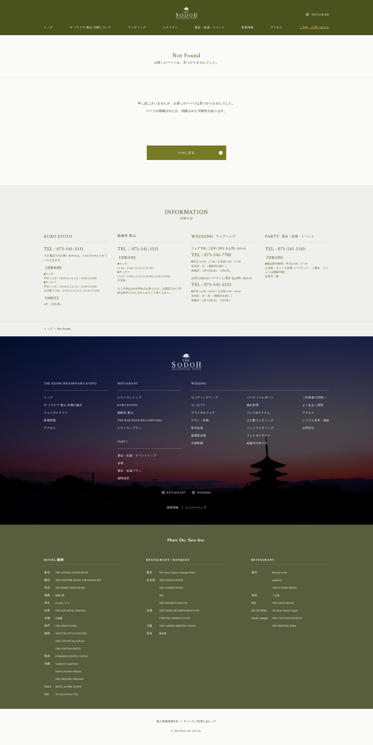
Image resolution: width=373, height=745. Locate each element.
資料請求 (123, 478)
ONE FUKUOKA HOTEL (70, 648)
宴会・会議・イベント (210, 27)
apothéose (280, 580)
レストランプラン (130, 428)
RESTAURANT (176, 492)
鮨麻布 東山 (125, 412)
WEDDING (204, 492)
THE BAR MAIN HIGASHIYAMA (140, 420)
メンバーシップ (195, 507)
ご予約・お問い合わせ (314, 27)
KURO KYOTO (128, 405)
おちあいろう (63, 603)
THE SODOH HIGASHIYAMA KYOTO (186, 610)
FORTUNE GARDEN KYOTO (180, 618)
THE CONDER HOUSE (176, 587)
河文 (165, 595)
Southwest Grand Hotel (68, 663)
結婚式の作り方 (257, 443)
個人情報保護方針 (167, 721)
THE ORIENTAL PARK (289, 625)
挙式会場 (197, 428)
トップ (48, 27)
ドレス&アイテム (258, 412)
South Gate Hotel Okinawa (70, 671)
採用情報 (173, 507)
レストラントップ (130, 397)
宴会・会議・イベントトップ (137, 455)
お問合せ (308, 428)
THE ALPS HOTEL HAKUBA (73, 610)
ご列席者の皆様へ (314, 397)
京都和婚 (197, 443)
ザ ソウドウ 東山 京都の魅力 (63, 405)
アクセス (276, 27)
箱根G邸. (61, 595)
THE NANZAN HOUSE (176, 580)
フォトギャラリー (56, 412)
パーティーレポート (260, 397)
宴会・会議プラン (130, 470)
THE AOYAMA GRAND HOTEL (75, 572)
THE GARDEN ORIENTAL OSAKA (184, 625)
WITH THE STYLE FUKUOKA (74, 633)
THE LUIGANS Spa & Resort (72, 641)
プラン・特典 (200, 420)
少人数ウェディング (260, 420)
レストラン (170, 27)
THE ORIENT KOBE (67, 625)
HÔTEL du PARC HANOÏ (70, 686)
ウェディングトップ (204, 397)
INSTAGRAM (320, 14)
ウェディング (137, 27)
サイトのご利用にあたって (199, 721)
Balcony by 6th (283, 572)
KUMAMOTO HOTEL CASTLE (74, 656)
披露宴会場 (198, 435)
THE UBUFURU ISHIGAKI (71, 679)
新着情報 (247, 27)
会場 (120, 463)
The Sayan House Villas (69, 694)
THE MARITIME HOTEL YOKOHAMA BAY (82, 580)
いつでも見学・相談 (315, 420)
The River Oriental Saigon (290, 610)
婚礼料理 (253, 405)
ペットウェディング (260, 428)
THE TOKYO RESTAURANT (292, 618)
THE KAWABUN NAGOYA (179, 603)
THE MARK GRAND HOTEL (73, 587)
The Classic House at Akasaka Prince (183, 572)
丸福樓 (59, 618)
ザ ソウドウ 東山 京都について (90, 27)
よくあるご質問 (312, 405)
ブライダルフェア (203, 412)
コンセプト (198, 405)
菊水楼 (166, 633)
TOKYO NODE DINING (289, 587)
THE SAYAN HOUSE (287, 603)
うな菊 (279, 595)
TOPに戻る (186, 153)
